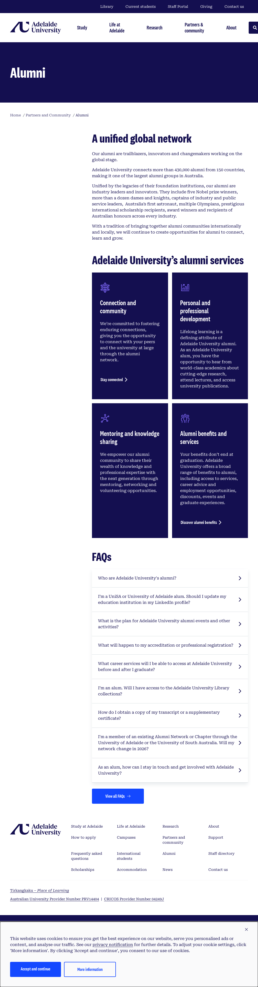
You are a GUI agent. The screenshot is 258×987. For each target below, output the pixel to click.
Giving (206, 7)
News (168, 870)
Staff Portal (178, 7)
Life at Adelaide (131, 826)
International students (129, 856)
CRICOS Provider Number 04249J (134, 899)
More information (90, 969)
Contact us (234, 7)
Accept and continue (35, 969)
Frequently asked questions (86, 856)
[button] (246, 930)
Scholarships (82, 870)
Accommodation (132, 870)
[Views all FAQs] (118, 796)
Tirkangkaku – (39, 890)
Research (171, 826)
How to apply (83, 837)
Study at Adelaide (87, 826)
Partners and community (174, 839)
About (213, 826)
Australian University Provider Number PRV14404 (54, 899)
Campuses (126, 837)
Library (106, 7)
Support (215, 837)
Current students (140, 7)
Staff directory (221, 853)
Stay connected (112, 379)
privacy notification (112, 944)
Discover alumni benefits (199, 522)
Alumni (169, 853)
